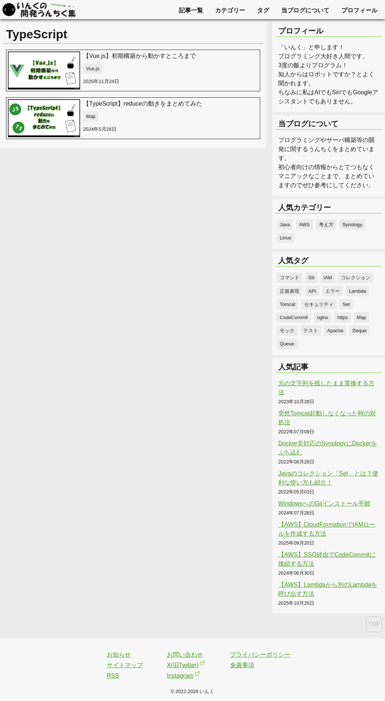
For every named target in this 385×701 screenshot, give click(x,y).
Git (311, 277)
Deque (359, 330)
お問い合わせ (185, 654)
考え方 (326, 224)
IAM (327, 277)
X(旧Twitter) (183, 665)
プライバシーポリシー (260, 654)
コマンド (289, 277)
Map (90, 116)
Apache (335, 330)
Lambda (357, 291)
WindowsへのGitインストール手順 (324, 503)
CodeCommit (294, 317)
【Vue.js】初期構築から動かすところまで (139, 56)
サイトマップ (125, 665)
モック (287, 330)
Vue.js (92, 68)
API (312, 291)
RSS (113, 675)
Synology (352, 224)
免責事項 (242, 665)
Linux (285, 238)
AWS (304, 224)
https (342, 317)
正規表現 (289, 291)
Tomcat (287, 304)
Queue (287, 344)
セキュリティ (318, 304)
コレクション (355, 277)
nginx (323, 317)
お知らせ (119, 654)
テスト (310, 330)
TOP (374, 624)
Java (285, 224)
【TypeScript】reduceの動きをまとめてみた (142, 103)
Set (346, 304)
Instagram (180, 675)
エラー (332, 291)
